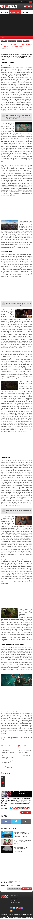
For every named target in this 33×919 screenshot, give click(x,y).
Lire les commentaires (14, 888)
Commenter (26, 812)
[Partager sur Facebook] (6, 821)
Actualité (4, 12)
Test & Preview (15, 12)
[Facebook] (11, 908)
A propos (12, 900)
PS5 (2, 41)
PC (23, 41)
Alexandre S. (22, 48)
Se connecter (24, 1)
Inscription (17, 1)
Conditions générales (15, 902)
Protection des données (15, 905)
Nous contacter (13, 898)
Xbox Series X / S (12, 41)
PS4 (6, 41)
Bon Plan (25, 12)
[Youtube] (17, 908)
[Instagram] (20, 908)
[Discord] (22, 908)
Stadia (27, 41)
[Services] (11, 911)
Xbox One (19, 41)
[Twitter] (14, 908)
